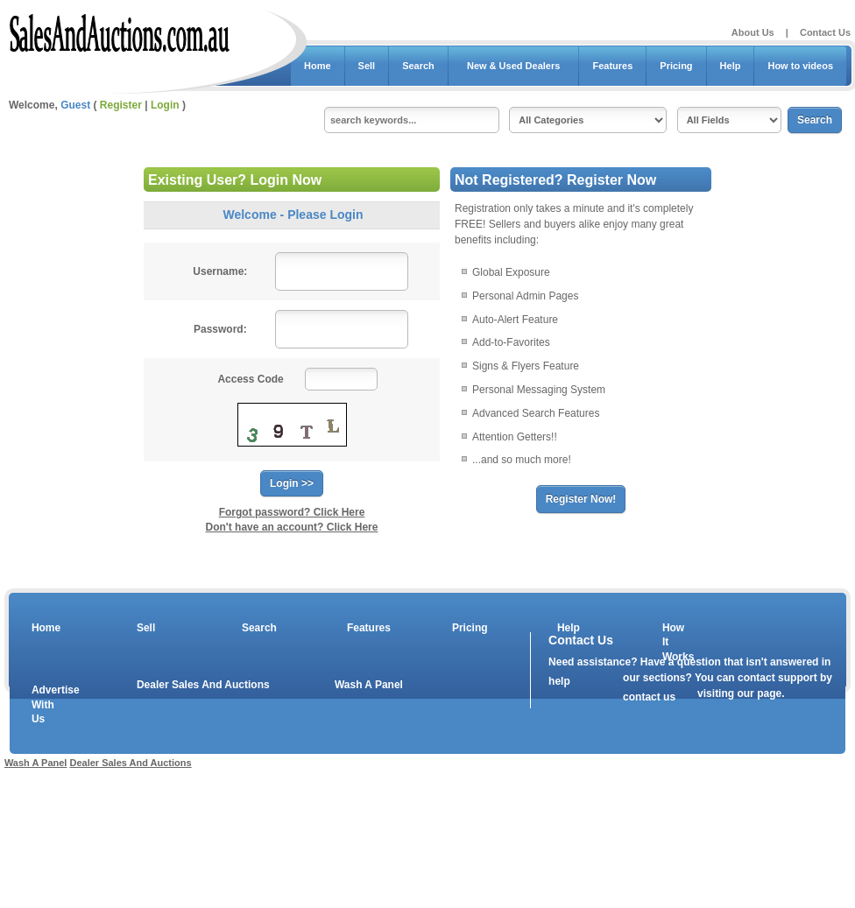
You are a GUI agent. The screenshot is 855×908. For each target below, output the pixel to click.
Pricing (676, 65)
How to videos (800, 65)
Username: (220, 271)
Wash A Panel (369, 685)
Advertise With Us (45, 705)
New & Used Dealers (514, 65)
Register (121, 105)
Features (612, 65)
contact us (649, 697)
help (559, 681)
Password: (220, 329)
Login (165, 105)
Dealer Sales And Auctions (203, 685)
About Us (752, 32)
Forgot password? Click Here (292, 512)
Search (418, 65)
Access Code (250, 379)
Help (730, 65)
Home (317, 65)
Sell (367, 65)
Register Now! (581, 499)
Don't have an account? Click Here (292, 527)
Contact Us (825, 32)
